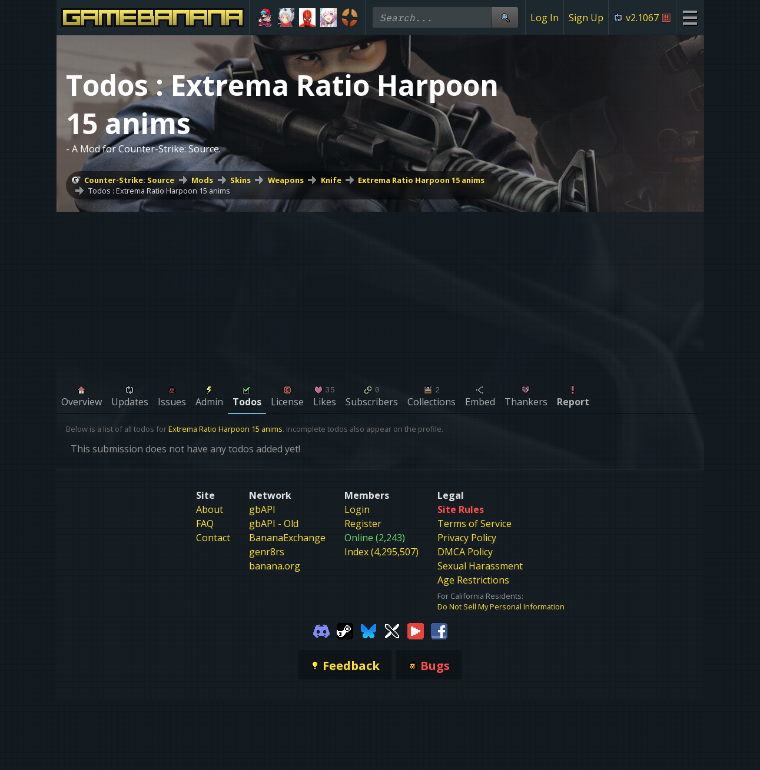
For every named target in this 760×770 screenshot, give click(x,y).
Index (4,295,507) (381, 551)
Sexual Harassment (480, 565)
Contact (213, 537)
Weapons (286, 180)
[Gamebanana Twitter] (392, 630)
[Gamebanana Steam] (345, 630)
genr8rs (266, 551)
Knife (331, 180)
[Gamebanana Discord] (321, 630)
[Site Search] (504, 17)
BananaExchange (287, 537)
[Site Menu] (689, 17)
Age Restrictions (473, 580)
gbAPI (262, 509)
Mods (202, 180)
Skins (240, 180)
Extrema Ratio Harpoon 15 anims (421, 180)
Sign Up (586, 17)
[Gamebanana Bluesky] (368, 630)
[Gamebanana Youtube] (415, 630)
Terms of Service (474, 523)
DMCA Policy (465, 551)
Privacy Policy (466, 537)
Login (357, 509)
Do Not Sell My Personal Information (501, 606)
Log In (544, 17)
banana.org (274, 565)
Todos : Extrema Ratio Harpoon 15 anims (159, 190)
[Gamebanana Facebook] (439, 630)
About (209, 509)
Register (362, 523)
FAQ (205, 523)
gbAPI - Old (273, 523)
